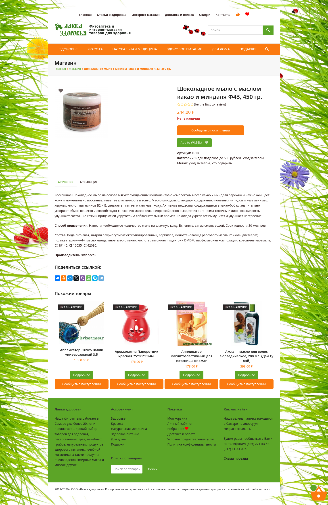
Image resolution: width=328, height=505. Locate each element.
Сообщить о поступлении (210, 130)
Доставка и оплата (181, 434)
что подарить (221, 163)
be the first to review (210, 104)
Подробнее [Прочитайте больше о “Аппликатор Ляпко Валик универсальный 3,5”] (81, 375)
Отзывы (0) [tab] (88, 182)
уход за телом (199, 163)
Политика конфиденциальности (191, 444)
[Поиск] (268, 30)
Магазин (75, 69)
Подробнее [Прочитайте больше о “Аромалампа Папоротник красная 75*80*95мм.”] (136, 375)
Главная (60, 69)
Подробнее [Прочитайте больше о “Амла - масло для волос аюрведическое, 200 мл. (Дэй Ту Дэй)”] (246, 375)
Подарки (117, 444)
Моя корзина (177, 418)
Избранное (178, 429)
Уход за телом (253, 158)
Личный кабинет (180, 423)
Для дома (118, 439)
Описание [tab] (65, 182)
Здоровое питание (125, 434)
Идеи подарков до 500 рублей (218, 158)
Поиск (152, 469)
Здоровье (118, 418)
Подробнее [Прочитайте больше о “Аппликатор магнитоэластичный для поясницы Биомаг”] (191, 375)
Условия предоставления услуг (190, 439)
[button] (267, 49)
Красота (117, 423)
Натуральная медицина (129, 429)
